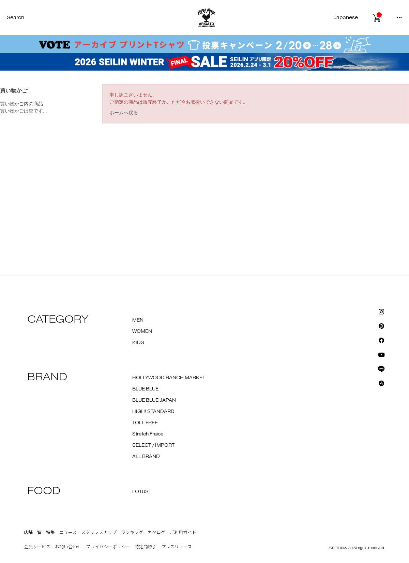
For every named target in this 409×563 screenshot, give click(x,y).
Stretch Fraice (148, 434)
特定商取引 (146, 547)
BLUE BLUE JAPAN (154, 400)
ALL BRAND (146, 456)
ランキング (132, 532)
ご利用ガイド (183, 532)
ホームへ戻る (123, 112)
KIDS (138, 342)
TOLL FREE (145, 423)
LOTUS (140, 491)
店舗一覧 (33, 532)
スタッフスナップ (99, 532)
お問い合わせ (68, 547)
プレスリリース (176, 547)
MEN (137, 320)
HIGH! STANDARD (153, 411)
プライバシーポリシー (108, 547)
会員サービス (37, 547)
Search (15, 17)
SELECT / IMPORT (153, 445)
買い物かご (13, 90)
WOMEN (142, 331)
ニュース (68, 532)
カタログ (156, 532)
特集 (50, 532)
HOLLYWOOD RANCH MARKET (168, 378)
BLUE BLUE (145, 389)
